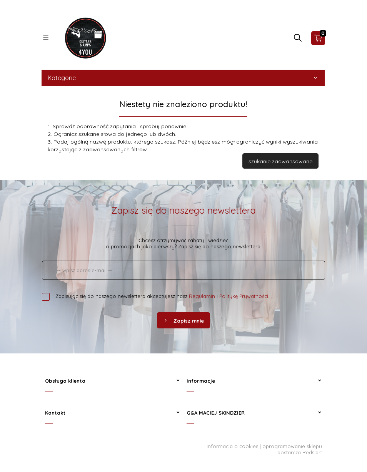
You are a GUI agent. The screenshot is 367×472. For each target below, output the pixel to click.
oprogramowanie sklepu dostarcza (292, 449)
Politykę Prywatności (243, 296)
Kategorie (183, 78)
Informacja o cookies (232, 446)
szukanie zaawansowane (280, 161)
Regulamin (202, 296)
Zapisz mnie (183, 321)
